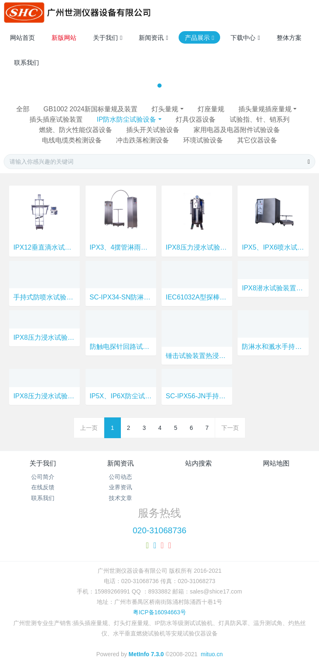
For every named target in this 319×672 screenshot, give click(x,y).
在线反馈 (42, 487)
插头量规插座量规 (265, 109)
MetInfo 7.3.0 (146, 654)
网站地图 (276, 463)
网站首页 (22, 37)
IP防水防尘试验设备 (126, 119)
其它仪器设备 (257, 140)
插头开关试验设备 (152, 129)
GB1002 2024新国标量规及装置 (90, 109)
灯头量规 (165, 109)
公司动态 (120, 476)
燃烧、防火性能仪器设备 (75, 129)
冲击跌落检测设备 (142, 140)
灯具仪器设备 (196, 119)
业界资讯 (120, 487)
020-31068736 (159, 530)
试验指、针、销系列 (260, 119)
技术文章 (120, 498)
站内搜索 (198, 463)
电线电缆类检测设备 (72, 140)
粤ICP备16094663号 (159, 612)
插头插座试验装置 (56, 119)
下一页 (230, 427)
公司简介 (42, 476)
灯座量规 (211, 109)
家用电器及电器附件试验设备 (237, 129)
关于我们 (42, 463)
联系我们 (42, 498)
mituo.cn (212, 654)
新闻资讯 (120, 463)
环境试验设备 (203, 140)
